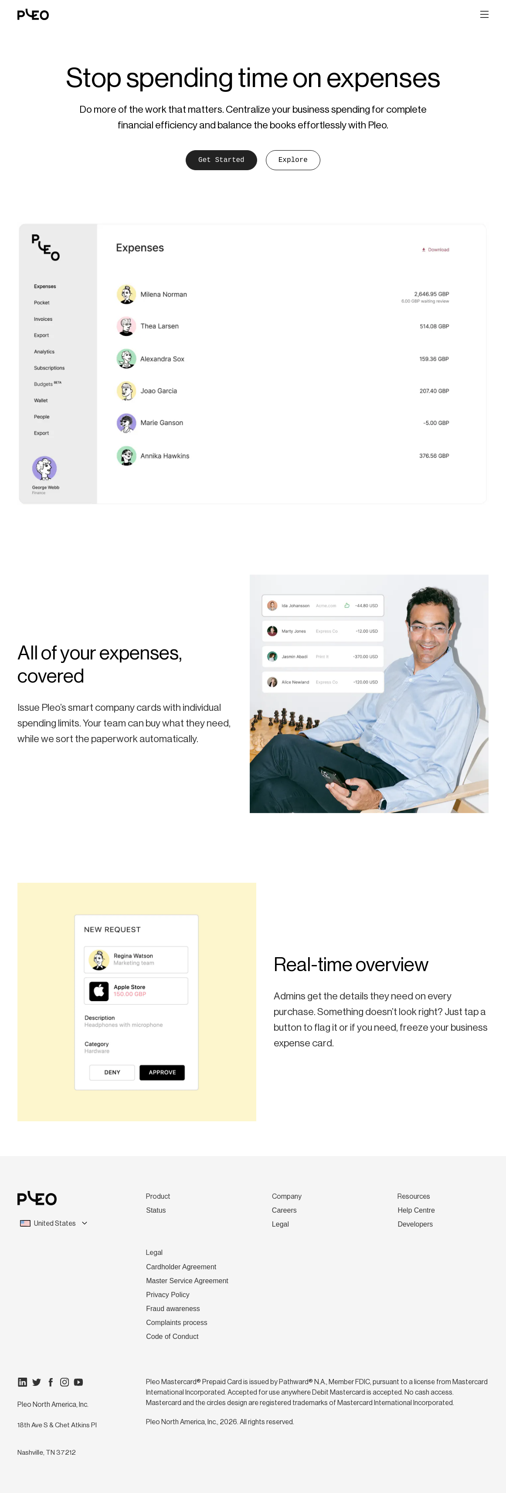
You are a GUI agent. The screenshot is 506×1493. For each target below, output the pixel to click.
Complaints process (176, 1322)
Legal (280, 1224)
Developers (415, 1224)
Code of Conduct (172, 1336)
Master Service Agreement (187, 1281)
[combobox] (59, 1223)
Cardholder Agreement (181, 1267)
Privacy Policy (168, 1294)
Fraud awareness (173, 1308)
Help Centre (416, 1210)
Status (156, 1210)
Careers (284, 1210)
